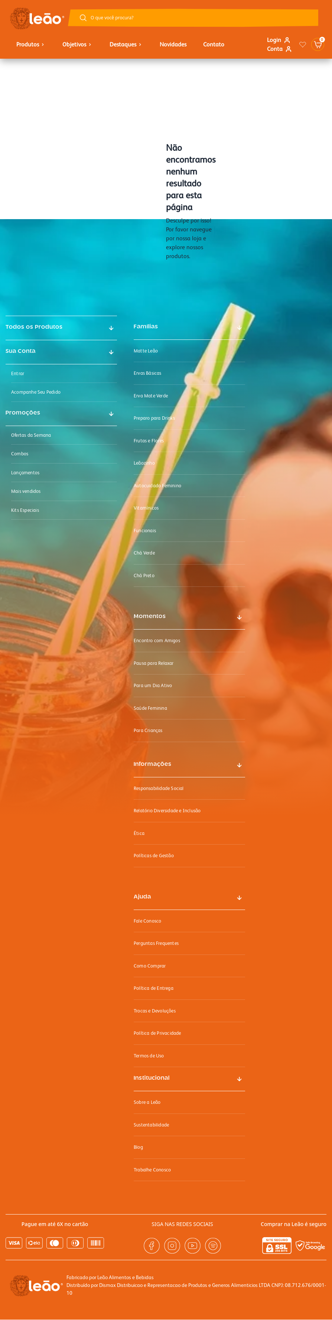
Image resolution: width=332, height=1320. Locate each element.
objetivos (77, 44)
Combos (19, 453)
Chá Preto (144, 575)
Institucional (152, 1078)
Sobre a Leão (147, 1102)
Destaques (126, 44)
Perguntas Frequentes (156, 943)
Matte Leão (146, 351)
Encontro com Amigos (157, 640)
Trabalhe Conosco (152, 1170)
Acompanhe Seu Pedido (36, 392)
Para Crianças (148, 730)
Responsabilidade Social (159, 788)
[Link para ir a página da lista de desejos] (302, 44)
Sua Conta (21, 351)
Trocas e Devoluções (155, 1011)
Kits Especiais (25, 510)
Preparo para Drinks (154, 418)
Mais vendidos (26, 491)
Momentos (150, 616)
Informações (153, 764)
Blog (138, 1147)
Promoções (23, 413)
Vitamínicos (146, 508)
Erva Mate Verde (151, 396)
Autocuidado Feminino (157, 485)
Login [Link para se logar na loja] (278, 39)
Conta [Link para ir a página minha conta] (279, 48)
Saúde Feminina (150, 708)
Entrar (17, 373)
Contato (213, 44)
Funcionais (145, 530)
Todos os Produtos (34, 327)
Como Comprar (150, 966)
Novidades (173, 44)
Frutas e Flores (149, 440)
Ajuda (142, 897)
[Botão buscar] (83, 18)
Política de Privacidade (157, 1033)
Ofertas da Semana (31, 435)
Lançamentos (25, 472)
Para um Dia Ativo (153, 685)
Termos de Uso (149, 1056)
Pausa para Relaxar (154, 663)
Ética (139, 833)
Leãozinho (144, 463)
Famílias (146, 326)
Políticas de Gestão (154, 855)
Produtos (31, 44)
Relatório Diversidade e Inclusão (167, 810)
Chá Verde (144, 553)
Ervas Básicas (148, 373)
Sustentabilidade (151, 1125)
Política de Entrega (153, 988)
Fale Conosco (147, 921)
